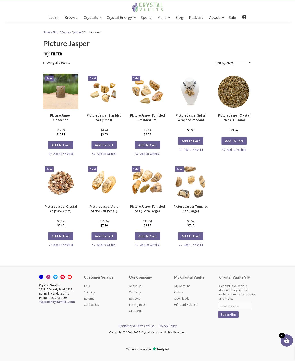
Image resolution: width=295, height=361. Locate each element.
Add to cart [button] (60, 145)
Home (46, 32)
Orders (178, 292)
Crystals (66, 32)
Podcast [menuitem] (196, 17)
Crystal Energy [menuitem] (119, 17)
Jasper (77, 32)
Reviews (134, 298)
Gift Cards (135, 311)
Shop (56, 32)
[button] (100, 17)
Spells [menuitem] (146, 17)
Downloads (181, 298)
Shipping (89, 292)
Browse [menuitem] (71, 17)
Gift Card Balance (185, 305)
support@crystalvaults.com (57, 302)
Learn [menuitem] (54, 17)
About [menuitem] (214, 17)
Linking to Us (137, 305)
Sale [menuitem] (232, 17)
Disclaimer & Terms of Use (136, 326)
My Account (182, 286)
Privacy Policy (168, 326)
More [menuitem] (161, 17)
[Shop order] (233, 63)
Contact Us (91, 305)
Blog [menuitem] (179, 17)
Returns (89, 298)
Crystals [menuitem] (91, 17)
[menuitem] (244, 17)
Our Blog (135, 292)
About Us (135, 286)
